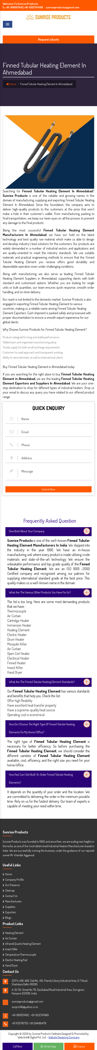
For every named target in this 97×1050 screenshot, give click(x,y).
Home (11, 84)
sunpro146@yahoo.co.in (25, 1007)
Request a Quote (48, 39)
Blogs (8, 917)
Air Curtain (11, 938)
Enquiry (79, 1046)
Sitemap (10, 890)
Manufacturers (13, 901)
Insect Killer (11, 949)
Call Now (17, 1046)
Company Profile (14, 879)
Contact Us (11, 896)
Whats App (48, 1046)
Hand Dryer (11, 965)
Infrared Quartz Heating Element (23, 944)
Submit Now (48, 489)
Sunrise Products (15, 832)
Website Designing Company (64, 1037)
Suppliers (10, 907)
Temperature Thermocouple (20, 954)
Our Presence (12, 885)
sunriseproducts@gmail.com (27, 1001)
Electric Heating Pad (16, 960)
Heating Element (14, 933)
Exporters (10, 912)
